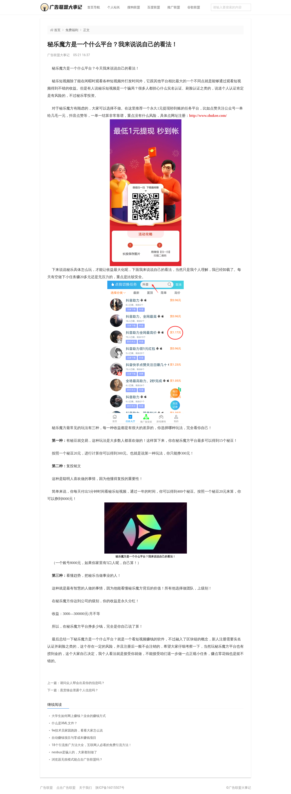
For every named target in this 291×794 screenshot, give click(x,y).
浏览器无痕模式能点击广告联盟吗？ (77, 759)
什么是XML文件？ (64, 723)
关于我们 (85, 787)
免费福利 (71, 30)
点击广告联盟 (65, 787)
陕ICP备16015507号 (109, 787)
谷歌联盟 (193, 7)
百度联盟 (153, 7)
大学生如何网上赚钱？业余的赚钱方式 (79, 716)
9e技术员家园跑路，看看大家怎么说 (77, 730)
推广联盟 (173, 7)
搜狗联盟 (133, 7)
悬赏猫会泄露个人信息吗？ (72, 690)
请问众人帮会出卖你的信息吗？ (76, 683)
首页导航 (93, 7)
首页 (57, 30)
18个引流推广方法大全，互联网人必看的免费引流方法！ (92, 745)
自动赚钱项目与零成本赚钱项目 (74, 737)
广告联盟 (46, 787)
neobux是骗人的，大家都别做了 (74, 752)
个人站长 (113, 7)
